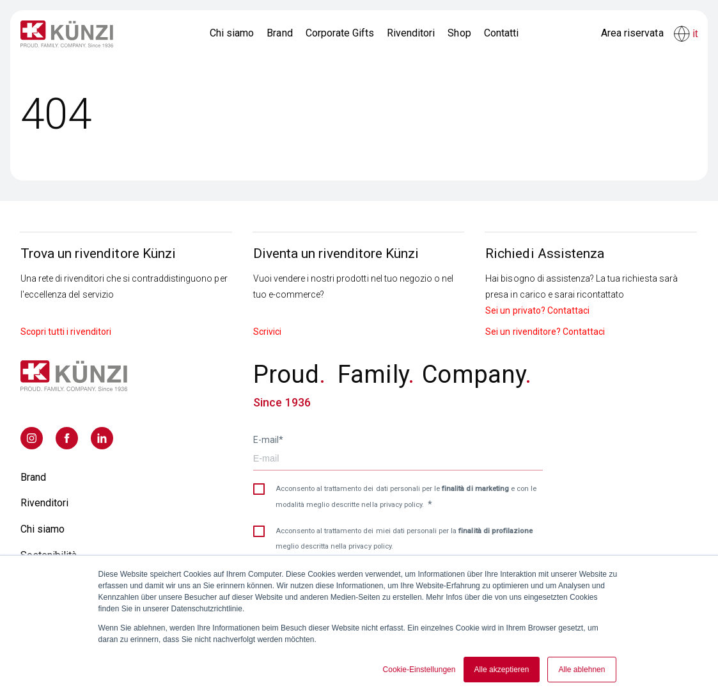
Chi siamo (232, 33)
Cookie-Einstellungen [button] (418, 669)
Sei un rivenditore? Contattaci (545, 331)
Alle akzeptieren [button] (501, 669)
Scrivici (267, 331)
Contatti (501, 33)
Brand (279, 33)
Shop (459, 33)
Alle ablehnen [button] (581, 669)
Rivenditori (411, 33)
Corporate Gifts (340, 33)
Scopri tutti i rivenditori (65, 331)
